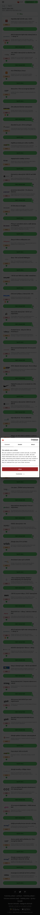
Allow (20, 469)
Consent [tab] (7, 444)
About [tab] (33, 444)
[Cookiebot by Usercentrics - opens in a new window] (31, 440)
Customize (20, 474)
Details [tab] (20, 444)
